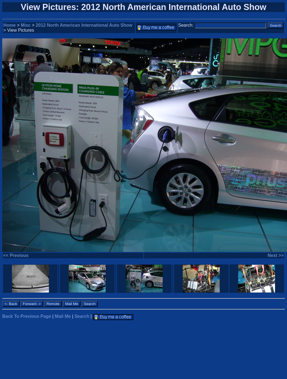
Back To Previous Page (26, 316)
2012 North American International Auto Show (84, 25)
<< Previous (16, 255)
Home (9, 25)
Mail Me (63, 316)
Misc (26, 25)
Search (82, 316)
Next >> (276, 255)
